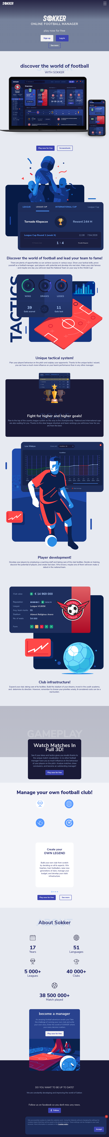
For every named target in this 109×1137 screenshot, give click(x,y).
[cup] (40, 804)
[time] (69, 822)
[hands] (40, 822)
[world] (69, 804)
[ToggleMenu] (104, 3)
